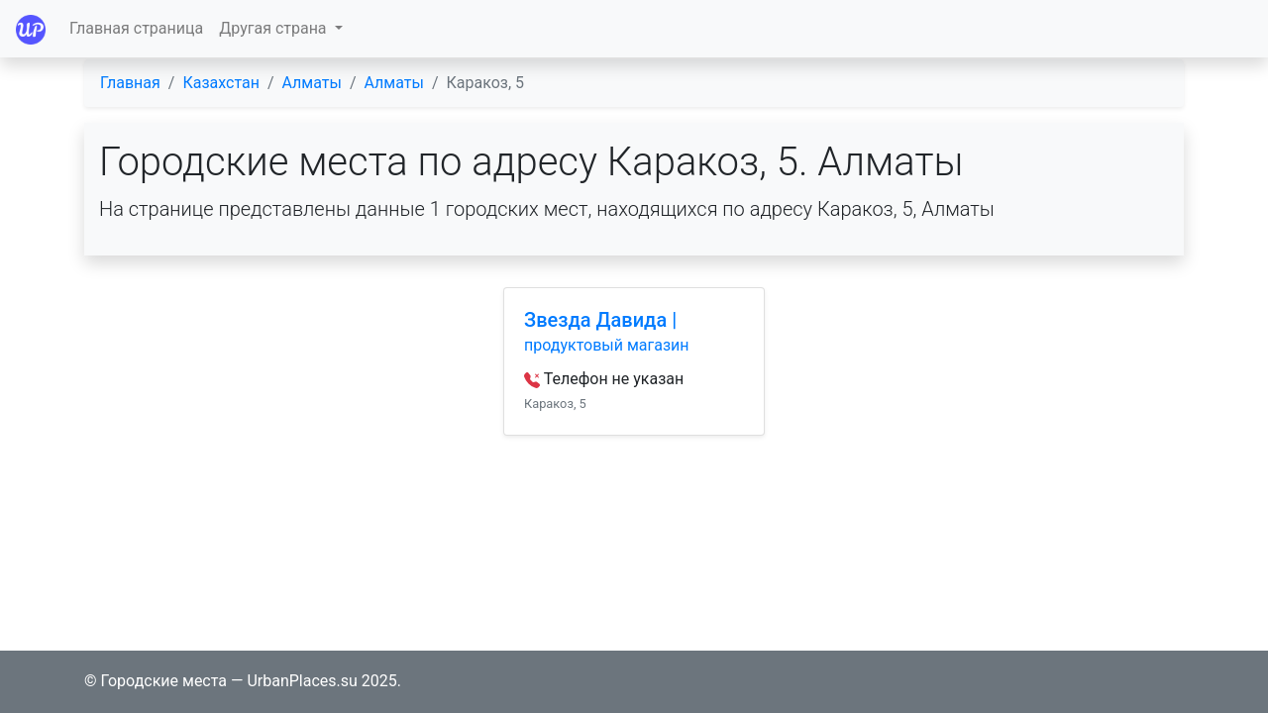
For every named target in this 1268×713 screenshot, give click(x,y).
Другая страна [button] (274, 28)
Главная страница (136, 28)
